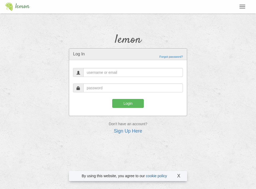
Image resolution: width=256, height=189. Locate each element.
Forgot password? (171, 56)
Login (128, 103)
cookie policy (156, 176)
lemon (16, 6)
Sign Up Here (128, 131)
